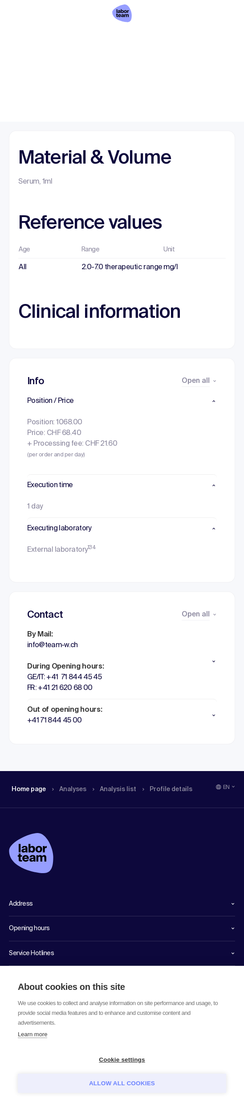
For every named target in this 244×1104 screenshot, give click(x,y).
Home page (28, 37)
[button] (122, 401)
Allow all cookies (122, 1083)
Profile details (177, 37)
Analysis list (121, 37)
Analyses (72, 37)
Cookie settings (122, 1059)
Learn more (32, 1034)
